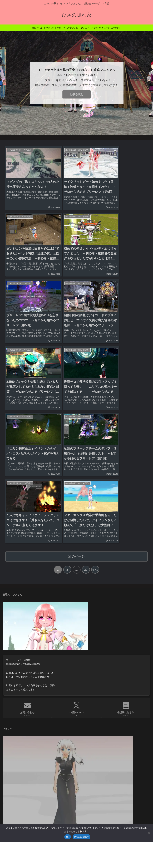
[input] (76, 743)
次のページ (76, 401)
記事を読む (76, 94)
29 (85, 414)
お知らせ (10, 765)
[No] (148, 833)
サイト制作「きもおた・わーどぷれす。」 (31, 782)
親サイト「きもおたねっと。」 (24, 773)
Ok (67, 837)
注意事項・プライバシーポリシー (26, 799)
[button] (146, 743)
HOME (9, 756)
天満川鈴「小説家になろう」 (23, 790)
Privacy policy (81, 837)
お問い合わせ (13, 807)
